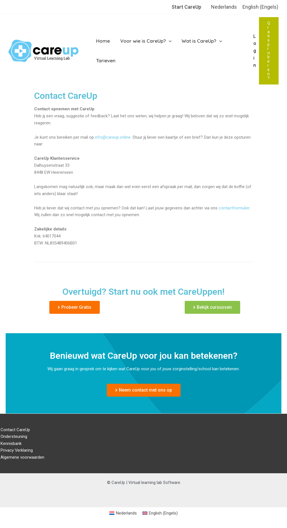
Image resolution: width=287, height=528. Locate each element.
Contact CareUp (14, 429)
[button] (269, 50)
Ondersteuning (13, 436)
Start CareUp (186, 7)
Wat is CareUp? (200, 41)
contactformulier (234, 208)
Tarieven (105, 60)
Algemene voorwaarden (22, 457)
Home (103, 41)
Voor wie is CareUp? (144, 41)
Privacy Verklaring (16, 450)
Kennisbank (10, 443)
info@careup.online (113, 137)
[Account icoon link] (254, 51)
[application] (167, 41)
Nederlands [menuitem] (224, 7)
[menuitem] (224, 7)
